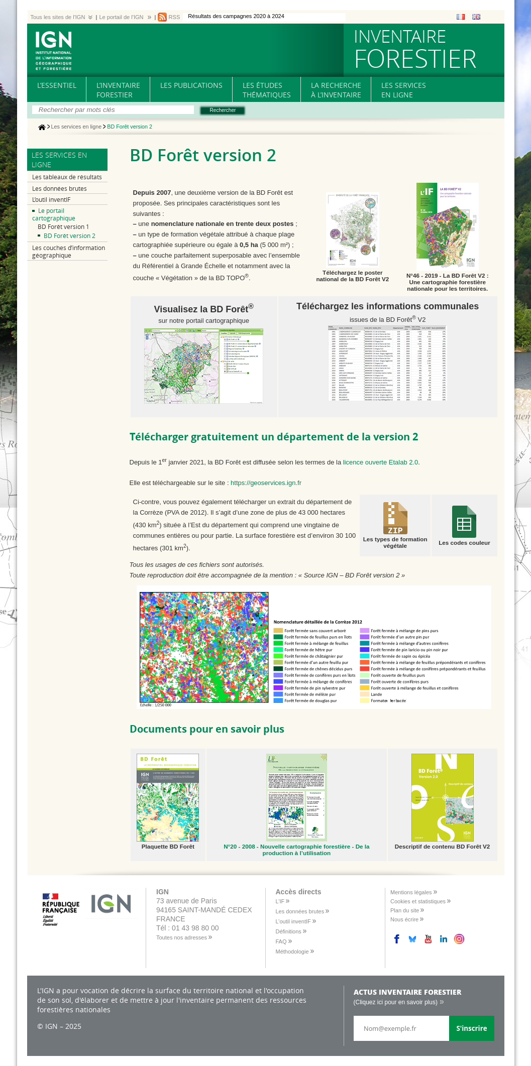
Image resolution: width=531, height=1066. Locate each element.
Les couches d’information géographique (68, 251)
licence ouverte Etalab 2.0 (380, 462)
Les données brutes (59, 188)
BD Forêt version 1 (63, 226)
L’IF (280, 901)
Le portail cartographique (53, 214)
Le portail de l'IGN (121, 17)
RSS (174, 17)
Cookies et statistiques (418, 901)
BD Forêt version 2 (69, 236)
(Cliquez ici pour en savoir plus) (396, 1002)
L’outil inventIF (51, 199)
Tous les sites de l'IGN (58, 17)
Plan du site (404, 910)
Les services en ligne (76, 127)
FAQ (281, 941)
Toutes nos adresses (181, 937)
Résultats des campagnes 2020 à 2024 (236, 16)
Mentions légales (411, 892)
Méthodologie (292, 952)
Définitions (288, 931)
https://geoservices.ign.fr (266, 483)
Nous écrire (404, 919)
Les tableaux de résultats (67, 177)
